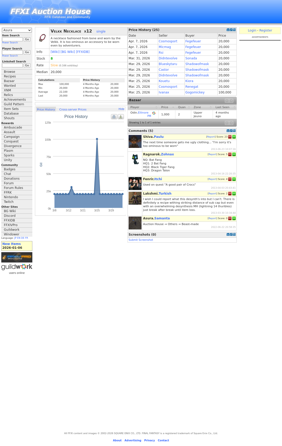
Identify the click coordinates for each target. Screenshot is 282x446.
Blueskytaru (168, 64)
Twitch (8, 202)
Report (211, 137)
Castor (164, 69)
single (101, 31)
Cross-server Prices (72, 109)
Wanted (10, 85)
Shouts (9, 118)
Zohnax (167, 154)
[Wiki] (55, 52)
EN (18, 238)
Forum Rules (13, 188)
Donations (12, 178)
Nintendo (11, 197)
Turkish (165, 193)
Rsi (161, 52)
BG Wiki (10, 211)
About (117, 440)
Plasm (8, 151)
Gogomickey (195, 92)
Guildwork (11, 230)
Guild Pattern (14, 104)
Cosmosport (168, 41)
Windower (11, 234)
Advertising (132, 440)
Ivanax (164, 92)
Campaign (12, 137)
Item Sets (11, 109)
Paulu (159, 137)
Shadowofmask (197, 64)
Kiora (189, 81)
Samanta (162, 218)
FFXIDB (9, 220)
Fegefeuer (193, 41)
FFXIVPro (11, 225)
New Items (11, 244)
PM (149, 116)
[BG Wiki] (68, 52)
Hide (121, 109)
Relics (8, 95)
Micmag (165, 47)
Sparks (9, 155)
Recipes (10, 76)
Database (11, 113)
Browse (9, 72)
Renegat (191, 87)
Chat (7, 174)
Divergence (12, 146)
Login (252, 30)
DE (23, 238)
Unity (8, 160)
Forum (9, 183)
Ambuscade (13, 127)
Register (265, 30)
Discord (10, 216)
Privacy (149, 440)
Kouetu (164, 81)
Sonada (191, 58)
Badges (9, 169)
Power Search (10, 42)
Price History (46, 109)
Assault (9, 132)
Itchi (158, 179)
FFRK (8, 192)
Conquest (11, 141)
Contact (163, 440)
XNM (7, 90)
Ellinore (143, 112)
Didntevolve (168, 58)
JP (15, 238)
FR (26, 238)
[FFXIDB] (83, 52)
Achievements (15, 99)
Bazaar (9, 81)
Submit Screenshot (141, 239)
